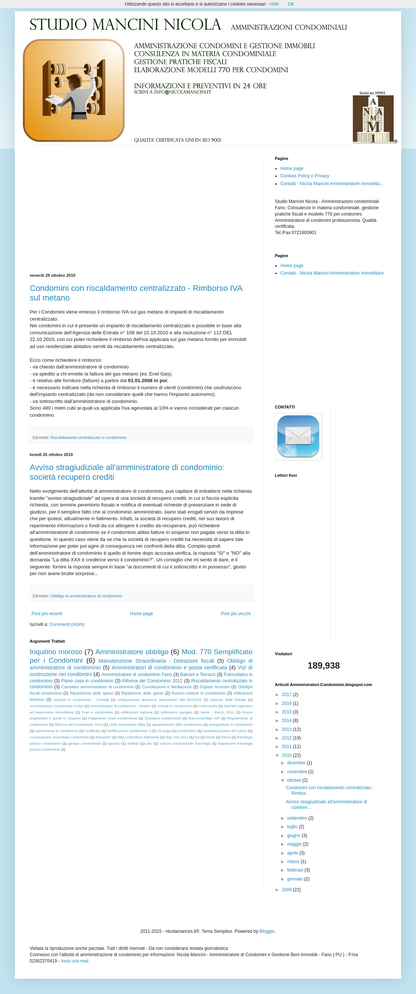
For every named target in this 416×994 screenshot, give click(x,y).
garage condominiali (84, 743)
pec (149, 743)
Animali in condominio (174, 706)
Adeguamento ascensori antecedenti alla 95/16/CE (159, 700)
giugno (294, 835)
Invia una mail (74, 961)
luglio (293, 826)
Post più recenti (47, 613)
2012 (287, 738)
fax (197, 737)
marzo (294, 861)
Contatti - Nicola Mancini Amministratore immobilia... (331, 183)
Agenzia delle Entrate (228, 700)
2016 (287, 703)
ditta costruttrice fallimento (138, 737)
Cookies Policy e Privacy (304, 175)
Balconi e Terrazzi (197, 674)
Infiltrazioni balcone (137, 712)
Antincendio (208, 706)
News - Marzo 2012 (217, 712)
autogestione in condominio (231, 724)
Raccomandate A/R (204, 718)
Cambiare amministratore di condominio (97, 687)
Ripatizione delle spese (142, 693)
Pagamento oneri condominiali (112, 718)
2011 (287, 746)
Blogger (266, 931)
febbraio (296, 870)
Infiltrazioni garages (176, 712)
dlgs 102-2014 (177, 737)
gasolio (114, 743)
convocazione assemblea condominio (59, 737)
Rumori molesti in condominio (198, 693)
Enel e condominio (97, 712)
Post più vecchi (236, 613)
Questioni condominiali (162, 718)
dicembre (297, 762)
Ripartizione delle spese (91, 693)
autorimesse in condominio (56, 731)
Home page (141, 613)
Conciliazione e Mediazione (167, 687)
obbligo (133, 743)
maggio (295, 844)
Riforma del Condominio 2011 (78, 724)
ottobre (294, 780)
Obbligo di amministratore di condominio (86, 596)
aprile (293, 853)
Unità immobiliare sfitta (127, 724)
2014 (287, 720)
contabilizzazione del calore (225, 731)
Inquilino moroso (56, 652)
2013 (287, 729)
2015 (287, 712)
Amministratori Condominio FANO (57, 706)
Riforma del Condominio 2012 (152, 680)
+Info (274, 4)
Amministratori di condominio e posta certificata (169, 667)
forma (226, 737)
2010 (287, 755)
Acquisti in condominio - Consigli (81, 700)
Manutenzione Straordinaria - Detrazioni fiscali (156, 661)
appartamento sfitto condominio (177, 724)
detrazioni (103, 737)
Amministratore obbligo (132, 652)
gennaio (295, 879)
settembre (297, 818)
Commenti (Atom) (66, 624)
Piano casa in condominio (87, 680)
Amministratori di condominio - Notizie (120, 706)
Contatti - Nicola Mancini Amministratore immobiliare (332, 273)
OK (291, 4)
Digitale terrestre (215, 687)
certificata (92, 731)
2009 (287, 889)
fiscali (210, 737)
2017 (287, 694)
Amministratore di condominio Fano (136, 674)
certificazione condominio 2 (128, 731)
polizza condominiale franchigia (185, 743)
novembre (297, 771)
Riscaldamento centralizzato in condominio (89, 437)
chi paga (164, 731)
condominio (187, 731)
